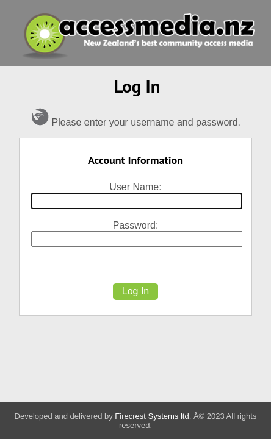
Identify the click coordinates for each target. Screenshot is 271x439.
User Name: (135, 187)
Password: (136, 225)
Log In (135, 291)
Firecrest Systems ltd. (153, 416)
